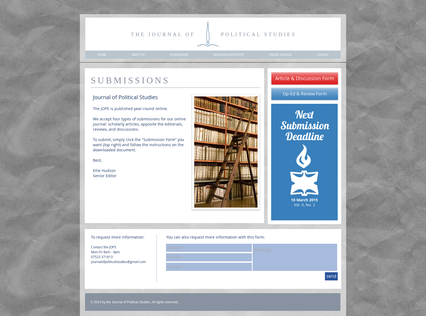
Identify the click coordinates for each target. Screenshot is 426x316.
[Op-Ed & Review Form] (304, 94)
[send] (331, 276)
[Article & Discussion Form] (304, 78)
